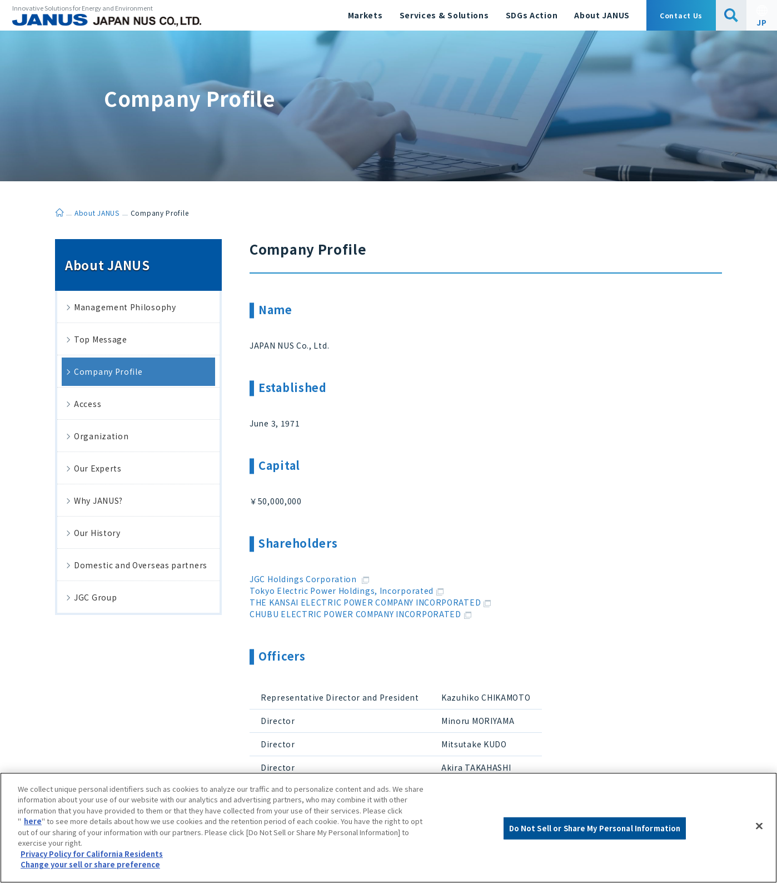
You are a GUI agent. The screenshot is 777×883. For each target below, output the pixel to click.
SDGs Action (532, 15)
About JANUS (602, 15)
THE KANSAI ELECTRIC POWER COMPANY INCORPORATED (370, 602)
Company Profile (108, 371)
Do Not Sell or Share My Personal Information (595, 828)
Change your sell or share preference (90, 864)
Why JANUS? (98, 500)
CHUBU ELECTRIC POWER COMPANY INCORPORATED (360, 613)
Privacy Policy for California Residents (92, 854)
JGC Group (95, 597)
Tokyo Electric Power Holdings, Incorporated (347, 590)
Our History (97, 532)
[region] (388, 827)
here (33, 821)
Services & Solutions (444, 15)
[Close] (759, 826)
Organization (101, 436)
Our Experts (98, 468)
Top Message (100, 339)
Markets (365, 15)
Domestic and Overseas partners (140, 565)
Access (87, 403)
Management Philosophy (125, 306)
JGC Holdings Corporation (309, 578)
